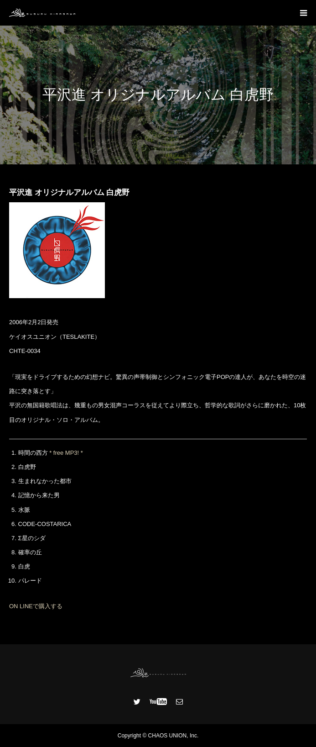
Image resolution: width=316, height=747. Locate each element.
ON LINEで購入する (35, 606)
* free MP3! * (66, 452)
